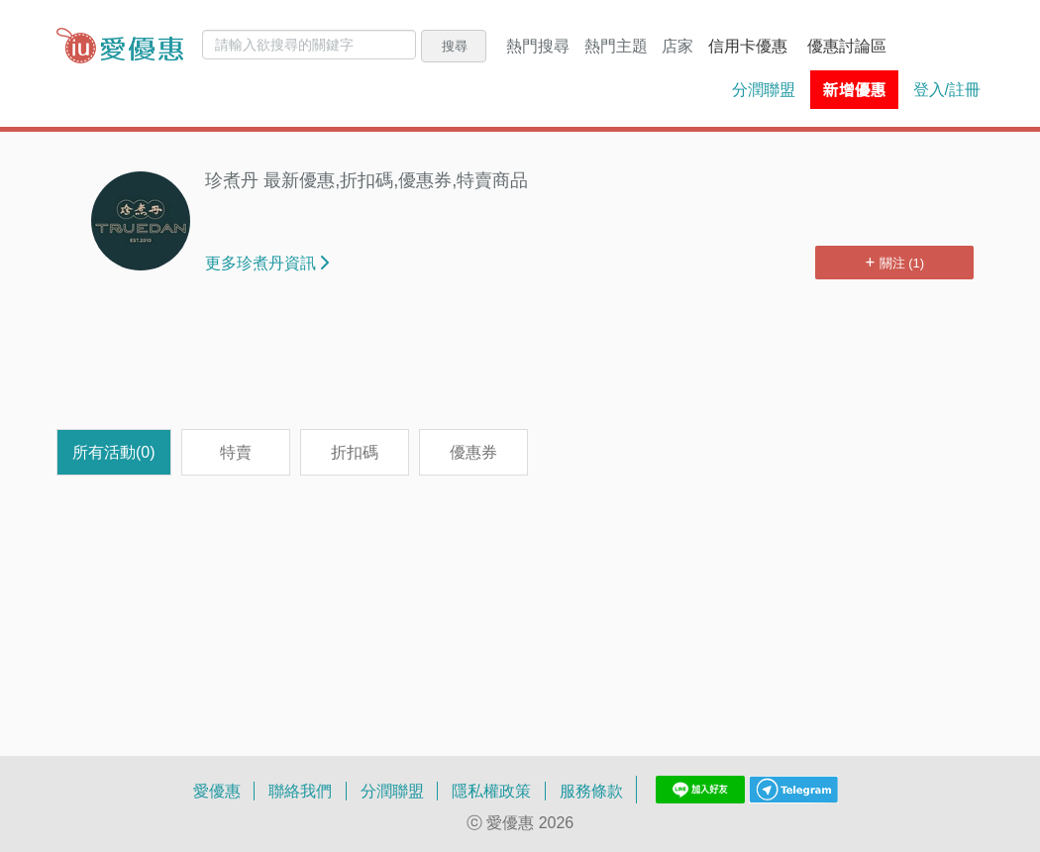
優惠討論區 (846, 46)
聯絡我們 (300, 791)
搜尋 (455, 46)
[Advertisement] (520, 364)
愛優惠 (217, 791)
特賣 (236, 452)
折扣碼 (354, 452)
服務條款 (591, 791)
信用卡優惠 (747, 46)
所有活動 (114, 452)
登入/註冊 (947, 89)
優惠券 (473, 452)
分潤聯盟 (763, 89)
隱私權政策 (491, 791)
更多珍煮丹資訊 (267, 262)
